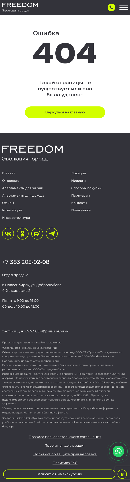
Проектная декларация (65, 445)
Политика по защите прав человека (65, 454)
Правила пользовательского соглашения (65, 437)
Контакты (79, 202)
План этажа (81, 210)
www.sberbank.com (46, 360)
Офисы (8, 202)
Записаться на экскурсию (59, 474)
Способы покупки (86, 188)
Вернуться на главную (65, 112)
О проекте (10, 180)
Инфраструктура (16, 217)
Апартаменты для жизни (22, 188)
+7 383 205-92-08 (25, 262)
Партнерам (80, 195)
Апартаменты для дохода (23, 195)
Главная (8, 173)
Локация (78, 173)
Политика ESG (65, 463)
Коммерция (12, 210)
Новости (78, 180)
